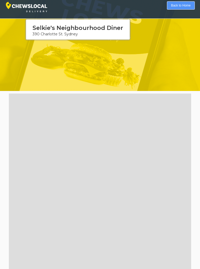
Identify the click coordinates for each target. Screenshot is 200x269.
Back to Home (181, 5)
